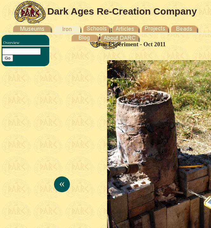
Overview (11, 42)
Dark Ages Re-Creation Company (122, 11)
